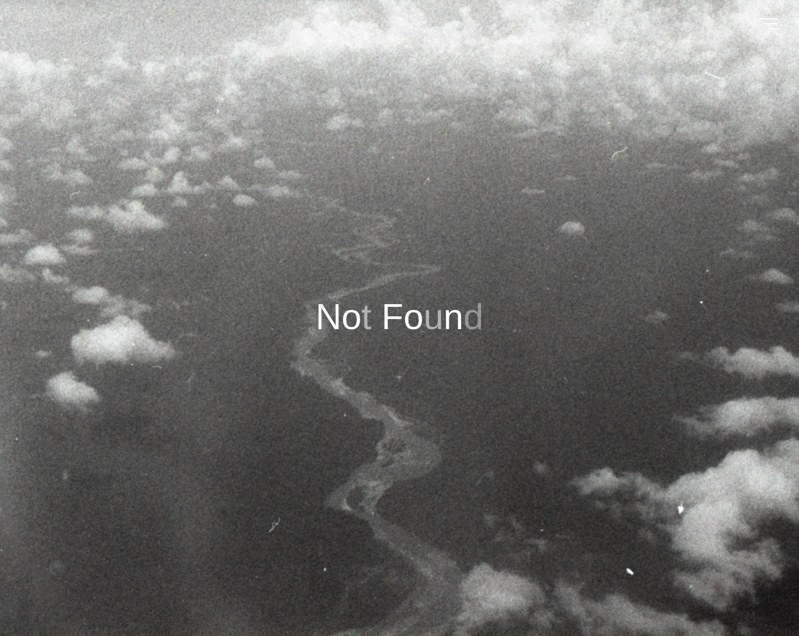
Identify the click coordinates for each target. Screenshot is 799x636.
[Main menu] (768, 23)
